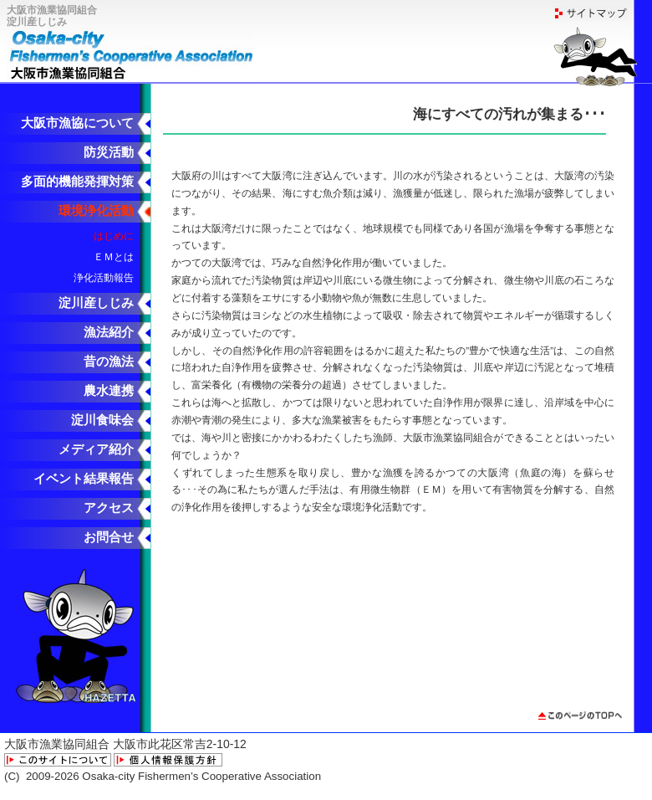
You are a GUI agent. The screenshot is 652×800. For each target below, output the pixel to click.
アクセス (109, 508)
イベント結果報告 (83, 478)
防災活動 (109, 152)
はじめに (114, 235)
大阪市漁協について (77, 123)
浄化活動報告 (104, 277)
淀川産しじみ (96, 303)
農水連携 (109, 390)
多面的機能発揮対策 (77, 181)
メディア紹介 (96, 449)
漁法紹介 (109, 332)
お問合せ (109, 537)
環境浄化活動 (96, 211)
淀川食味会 (102, 420)
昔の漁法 (109, 361)
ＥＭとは (114, 256)
